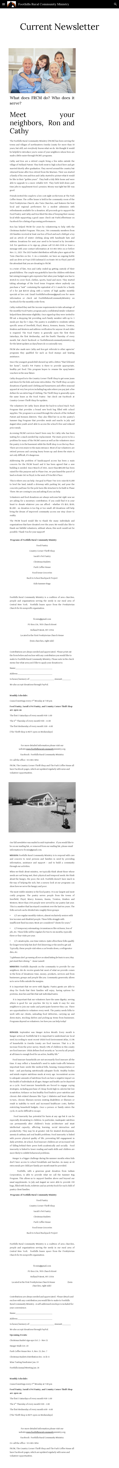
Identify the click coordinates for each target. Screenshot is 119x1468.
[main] (60, 26)
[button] (3, 4)
